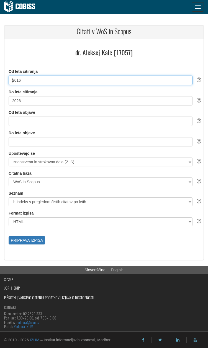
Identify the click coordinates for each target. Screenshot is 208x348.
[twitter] (160, 340)
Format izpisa (21, 213)
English (117, 270)
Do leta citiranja (23, 92)
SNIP (17, 288)
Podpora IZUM (23, 326)
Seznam (16, 193)
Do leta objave (22, 133)
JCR (6, 288)
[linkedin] (177, 340)
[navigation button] (198, 7)
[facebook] (143, 340)
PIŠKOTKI (10, 297)
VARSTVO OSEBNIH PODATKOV (39, 297)
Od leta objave (22, 112)
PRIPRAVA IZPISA (27, 240)
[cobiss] (22, 7)
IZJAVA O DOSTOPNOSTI (78, 297)
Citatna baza (20, 173)
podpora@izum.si (28, 322)
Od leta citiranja (23, 71)
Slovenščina (95, 270)
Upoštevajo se (22, 153)
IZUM (34, 340)
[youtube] (195, 340)
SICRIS (8, 279)
